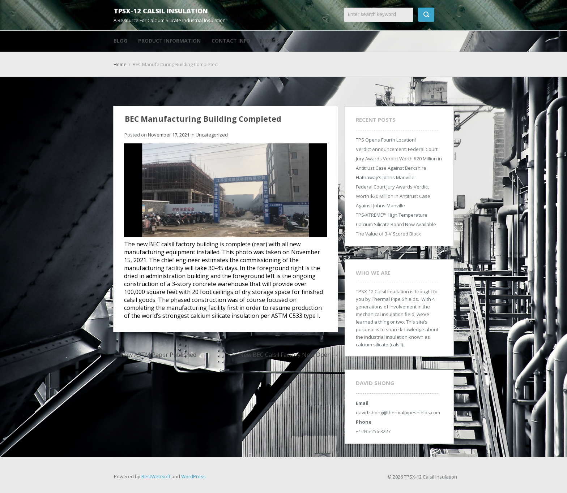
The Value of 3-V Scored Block (388, 233)
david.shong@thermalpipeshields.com (398, 412)
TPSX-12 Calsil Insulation (161, 11)
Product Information (169, 40)
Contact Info (231, 40)
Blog (120, 40)
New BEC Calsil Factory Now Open (288, 355)
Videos (270, 40)
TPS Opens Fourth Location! (386, 140)
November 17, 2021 (168, 134)
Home (120, 64)
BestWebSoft (155, 476)
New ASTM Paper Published (154, 355)
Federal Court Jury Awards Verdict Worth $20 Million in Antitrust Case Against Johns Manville (393, 196)
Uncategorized (212, 134)
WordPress (193, 476)
